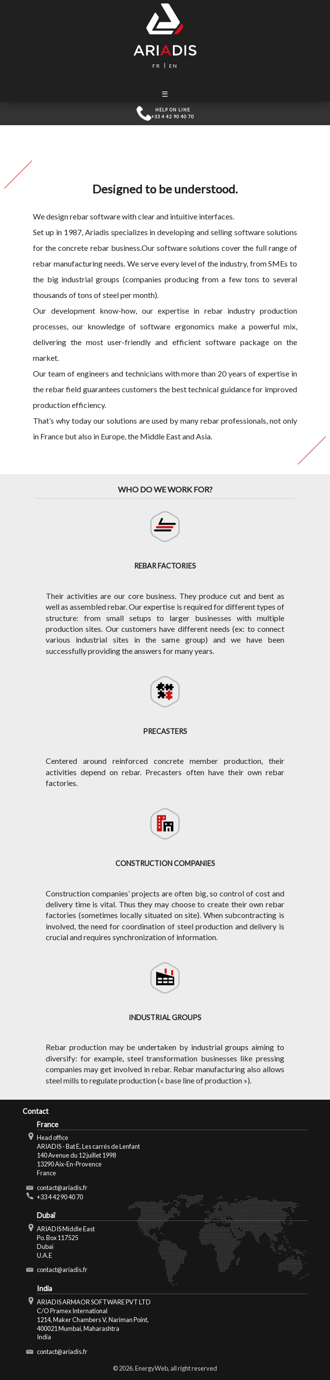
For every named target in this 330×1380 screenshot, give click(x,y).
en (173, 66)
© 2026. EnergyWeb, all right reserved (165, 1368)
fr (156, 66)
